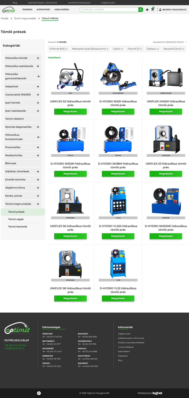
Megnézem (70, 111)
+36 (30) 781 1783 (53, 359)
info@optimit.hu (14, 348)
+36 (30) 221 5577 (53, 344)
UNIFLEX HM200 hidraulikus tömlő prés (166, 103)
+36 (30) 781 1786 (89, 344)
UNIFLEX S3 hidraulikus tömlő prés (166, 165)
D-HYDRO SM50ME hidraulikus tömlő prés (166, 228)
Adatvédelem (124, 351)
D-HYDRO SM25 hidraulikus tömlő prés (118, 103)
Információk (125, 327)
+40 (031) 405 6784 (90, 366)
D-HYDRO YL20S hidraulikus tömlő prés (118, 228)
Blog (15, 2)
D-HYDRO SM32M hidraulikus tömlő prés (70, 165)
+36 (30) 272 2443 (53, 351)
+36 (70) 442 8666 (89, 351)
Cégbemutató (108, 2)
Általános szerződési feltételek (131, 343)
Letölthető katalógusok (79, 2)
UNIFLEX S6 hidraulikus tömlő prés (70, 228)
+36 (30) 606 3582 (89, 337)
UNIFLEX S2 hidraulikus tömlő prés (70, 103)
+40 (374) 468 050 (89, 359)
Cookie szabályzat (126, 347)
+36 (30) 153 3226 (53, 366)
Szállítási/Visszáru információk (42, 2)
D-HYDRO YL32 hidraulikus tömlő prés (118, 290)
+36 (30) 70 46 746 (15, 345)
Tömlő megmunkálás (25, 18)
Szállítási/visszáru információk (131, 338)
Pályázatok (123, 356)
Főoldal (4, 18)
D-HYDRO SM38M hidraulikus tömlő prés (118, 165)
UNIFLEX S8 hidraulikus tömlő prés (70, 290)
